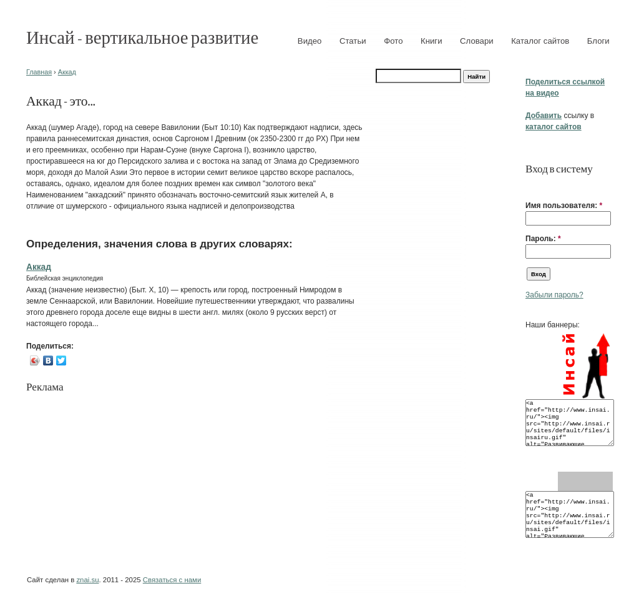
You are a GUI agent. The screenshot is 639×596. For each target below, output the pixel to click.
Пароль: (543, 238)
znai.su (87, 580)
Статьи (352, 41)
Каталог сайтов (540, 41)
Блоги (598, 41)
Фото (393, 41)
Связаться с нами (172, 580)
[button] (530, 186)
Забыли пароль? (554, 295)
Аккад (67, 72)
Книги (431, 41)
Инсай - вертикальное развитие (142, 36)
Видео (310, 41)
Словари (477, 41)
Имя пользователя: (563, 205)
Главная (39, 72)
